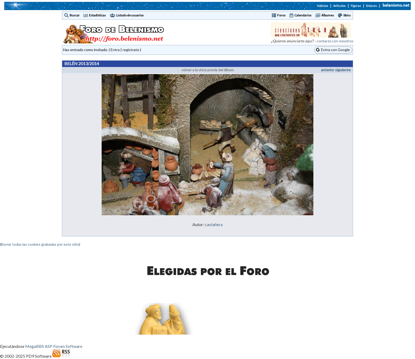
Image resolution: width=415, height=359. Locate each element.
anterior (327, 70)
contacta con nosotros (335, 41)
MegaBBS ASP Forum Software (53, 346)
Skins (347, 15)
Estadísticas (97, 15)
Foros (281, 15)
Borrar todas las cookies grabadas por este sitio (40, 244)
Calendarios (303, 15)
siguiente (343, 70)
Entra (115, 49)
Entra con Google (333, 49)
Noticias (322, 5)
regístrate (131, 49)
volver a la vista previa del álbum (208, 70)
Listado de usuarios (130, 15)
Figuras (356, 5)
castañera (214, 224)
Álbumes (327, 15)
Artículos (339, 5)
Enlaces (371, 5)
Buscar (75, 15)
